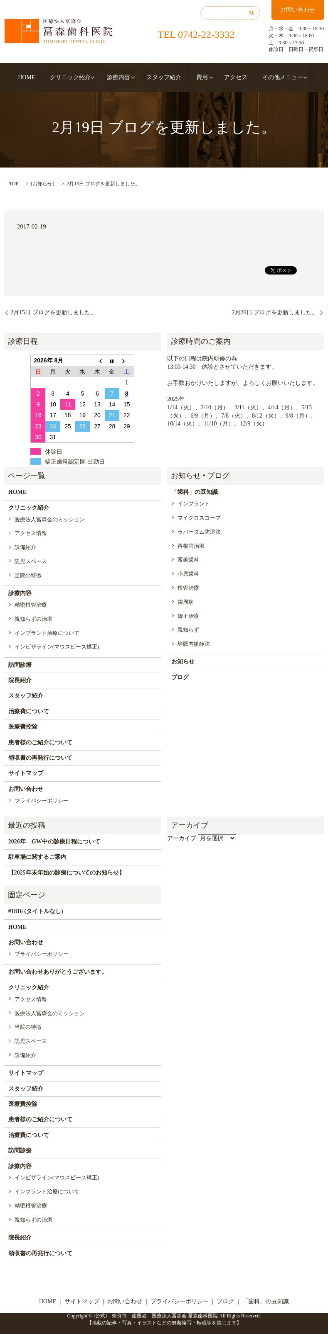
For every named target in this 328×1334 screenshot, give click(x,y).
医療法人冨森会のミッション (50, 519)
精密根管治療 (31, 605)
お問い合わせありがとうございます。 (57, 972)
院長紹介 (20, 680)
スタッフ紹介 (163, 77)
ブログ (180, 677)
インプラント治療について (47, 633)
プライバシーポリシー (42, 800)
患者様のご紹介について (40, 742)
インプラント (194, 504)
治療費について (28, 711)
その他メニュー (259, 77)
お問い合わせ (297, 10)
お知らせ (42, 184)
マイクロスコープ (199, 518)
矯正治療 (188, 616)
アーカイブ (181, 838)
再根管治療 (191, 546)
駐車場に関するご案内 (37, 857)
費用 (193, 77)
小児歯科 (188, 574)
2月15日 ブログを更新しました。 (53, 312)
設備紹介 (25, 547)
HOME (44, 77)
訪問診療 (20, 665)
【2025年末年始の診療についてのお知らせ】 (66, 873)
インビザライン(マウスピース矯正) (57, 647)
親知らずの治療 (33, 619)
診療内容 (123, 77)
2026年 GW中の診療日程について (54, 841)
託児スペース (31, 561)
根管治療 (188, 588)
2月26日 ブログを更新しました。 (275, 312)
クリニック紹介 (79, 77)
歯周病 (186, 602)
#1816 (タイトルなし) (35, 911)
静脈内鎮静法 (194, 644)
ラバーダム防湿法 (199, 532)
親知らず (188, 630)
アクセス (222, 77)
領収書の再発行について (40, 758)
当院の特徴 (28, 575)
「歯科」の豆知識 (194, 492)
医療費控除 (22, 727)
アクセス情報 (31, 533)
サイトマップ (25, 773)
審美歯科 (188, 559)
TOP (13, 184)
